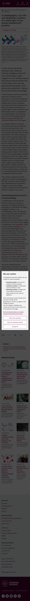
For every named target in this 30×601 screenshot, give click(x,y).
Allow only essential (15, 318)
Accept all (15, 326)
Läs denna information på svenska (12, 314)
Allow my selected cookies (15, 322)
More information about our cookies (13, 312)
